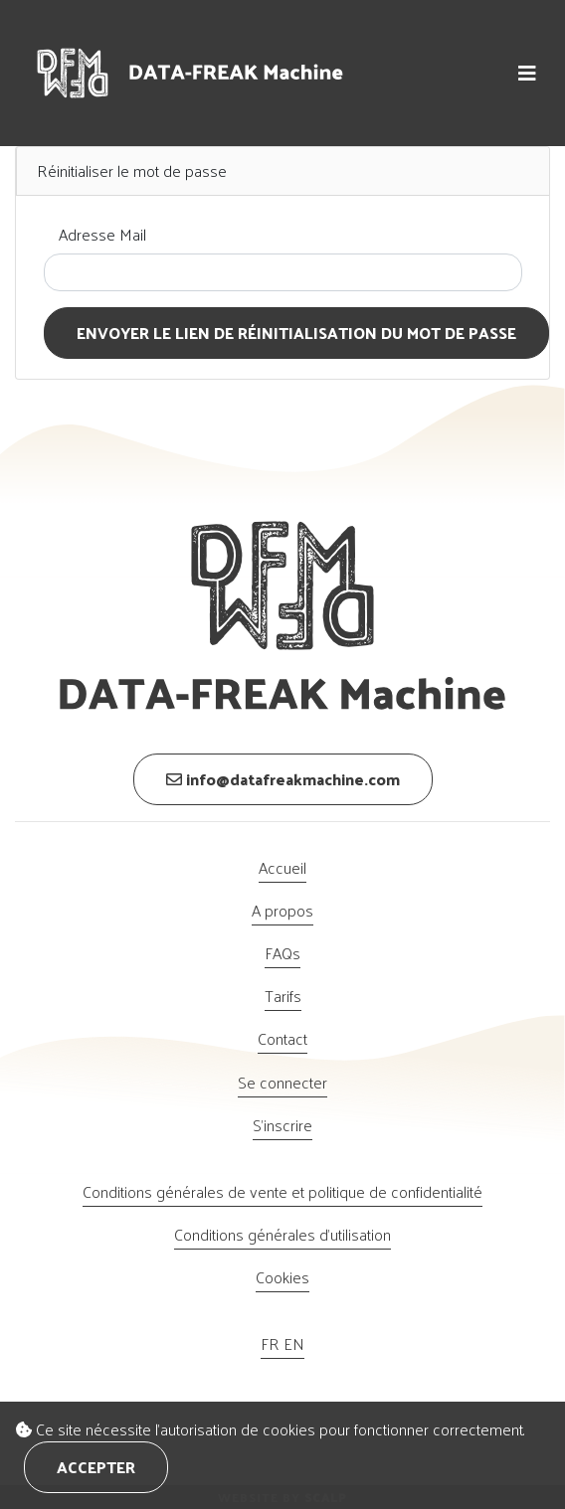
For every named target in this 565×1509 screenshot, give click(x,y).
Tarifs (283, 995)
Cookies (282, 1276)
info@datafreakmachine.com (283, 778)
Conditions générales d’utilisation (282, 1234)
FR (272, 1343)
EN (293, 1343)
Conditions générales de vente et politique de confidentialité (282, 1191)
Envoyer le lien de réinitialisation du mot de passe (296, 332)
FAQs (282, 952)
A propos (282, 910)
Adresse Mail (102, 234)
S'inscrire (282, 1124)
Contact (282, 1038)
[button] (527, 73)
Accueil (282, 867)
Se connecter (282, 1082)
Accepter (96, 1466)
